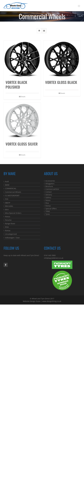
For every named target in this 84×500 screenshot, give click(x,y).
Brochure (49, 186)
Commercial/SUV (52, 189)
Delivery (48, 195)
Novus (7, 216)
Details (23, 97)
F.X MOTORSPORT (12, 195)
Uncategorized (11, 234)
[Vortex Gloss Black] (61, 59)
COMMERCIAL (10, 188)
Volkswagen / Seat (12, 237)
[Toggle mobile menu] (79, 6)
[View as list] (44, 30)
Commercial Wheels (13, 192)
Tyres (47, 214)
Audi (7, 181)
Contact (48, 192)
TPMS (47, 211)
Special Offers (51, 208)
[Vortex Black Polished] (22, 59)
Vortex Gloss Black (61, 82)
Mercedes (9, 206)
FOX (6, 199)
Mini (7, 209)
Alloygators (49, 183)
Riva (47, 203)
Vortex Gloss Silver (22, 144)
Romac (8, 230)
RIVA (7, 227)
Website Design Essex (31, 301)
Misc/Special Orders (13, 213)
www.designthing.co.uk (51, 301)
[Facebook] (6, 265)
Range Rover (10, 223)
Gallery (48, 197)
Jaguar (7, 202)
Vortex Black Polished (16, 85)
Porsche (8, 220)
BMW (7, 185)
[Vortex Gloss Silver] (22, 120)
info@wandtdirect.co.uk (53, 258)
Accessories (50, 181)
